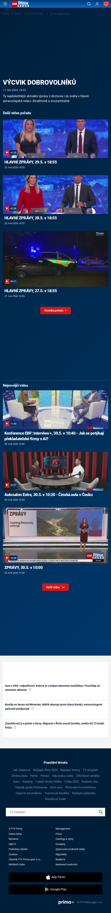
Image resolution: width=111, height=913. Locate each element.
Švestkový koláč (55, 799)
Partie (34, 776)
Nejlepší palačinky (84, 793)
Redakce (60, 859)
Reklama (13, 838)
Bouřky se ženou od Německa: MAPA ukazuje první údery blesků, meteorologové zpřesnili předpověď (53, 706)
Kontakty (60, 844)
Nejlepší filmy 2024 (45, 770)
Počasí (45, 776)
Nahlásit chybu (17, 864)
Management (63, 828)
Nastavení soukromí (66, 864)
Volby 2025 (71, 781)
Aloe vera (56, 787)
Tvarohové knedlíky (57, 793)
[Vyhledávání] (89, 4)
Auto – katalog (23, 781)
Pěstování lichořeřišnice (80, 787)
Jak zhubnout (21, 770)
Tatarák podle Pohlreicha (31, 787)
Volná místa (15, 833)
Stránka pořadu (55, 311)
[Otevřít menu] (5, 3)
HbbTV (12, 844)
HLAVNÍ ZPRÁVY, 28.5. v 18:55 (30, 218)
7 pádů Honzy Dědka (48, 781)
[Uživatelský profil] (97, 4)
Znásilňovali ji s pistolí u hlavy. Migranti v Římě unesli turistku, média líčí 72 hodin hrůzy (54, 725)
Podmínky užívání (18, 849)
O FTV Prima (15, 828)
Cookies (13, 854)
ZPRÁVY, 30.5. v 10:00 (23, 567)
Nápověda (61, 854)
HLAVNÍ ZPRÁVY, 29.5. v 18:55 (30, 162)
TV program (90, 770)
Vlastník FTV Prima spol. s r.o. (25, 859)
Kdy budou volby (62, 776)
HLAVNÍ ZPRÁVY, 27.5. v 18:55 (30, 290)
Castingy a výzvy (64, 838)
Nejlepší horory (70, 770)
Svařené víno (90, 781)
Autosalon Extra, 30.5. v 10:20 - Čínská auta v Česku (48, 494)
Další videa (55, 586)
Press (59, 833)
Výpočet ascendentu (29, 793)
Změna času (19, 776)
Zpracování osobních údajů (70, 849)
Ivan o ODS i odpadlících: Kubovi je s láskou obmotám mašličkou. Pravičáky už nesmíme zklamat (52, 687)
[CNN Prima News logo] (20, 4)
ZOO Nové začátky (88, 776)
